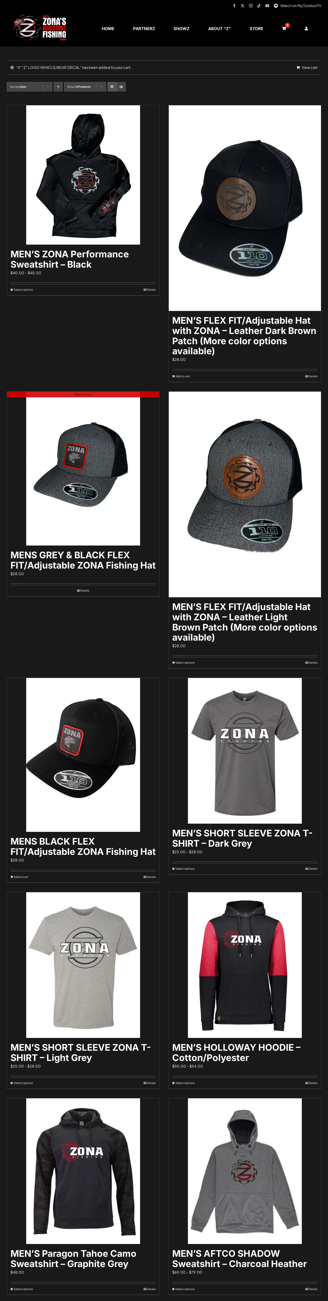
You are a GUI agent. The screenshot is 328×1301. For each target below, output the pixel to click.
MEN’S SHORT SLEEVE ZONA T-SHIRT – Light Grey (80, 1052)
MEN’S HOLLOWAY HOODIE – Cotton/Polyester (236, 1052)
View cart (310, 67)
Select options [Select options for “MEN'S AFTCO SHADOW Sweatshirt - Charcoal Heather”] (185, 1289)
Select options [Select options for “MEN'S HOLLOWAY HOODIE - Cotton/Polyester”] (185, 1083)
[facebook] (234, 6)
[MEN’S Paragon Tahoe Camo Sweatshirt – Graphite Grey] (83, 1171)
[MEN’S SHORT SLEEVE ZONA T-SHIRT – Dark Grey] (245, 751)
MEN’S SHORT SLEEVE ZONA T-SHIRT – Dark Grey (242, 838)
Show (78, 86)
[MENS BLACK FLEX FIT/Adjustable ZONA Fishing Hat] (83, 755)
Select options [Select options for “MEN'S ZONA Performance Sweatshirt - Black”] (23, 289)
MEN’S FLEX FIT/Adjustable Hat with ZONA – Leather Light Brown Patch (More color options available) (244, 622)
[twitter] (242, 6)
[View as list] (121, 86)
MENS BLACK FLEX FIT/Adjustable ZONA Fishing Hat (83, 846)
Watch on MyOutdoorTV (300, 5)
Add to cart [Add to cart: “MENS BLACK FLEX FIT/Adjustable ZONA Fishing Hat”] (21, 877)
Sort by (18, 86)
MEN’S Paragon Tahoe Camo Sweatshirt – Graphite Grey (73, 1258)
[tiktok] (259, 6)
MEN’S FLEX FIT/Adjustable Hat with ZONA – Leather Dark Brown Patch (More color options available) (244, 336)
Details (151, 289)
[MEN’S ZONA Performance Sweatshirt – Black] (83, 175)
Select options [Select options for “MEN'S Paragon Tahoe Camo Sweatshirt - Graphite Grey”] (23, 1289)
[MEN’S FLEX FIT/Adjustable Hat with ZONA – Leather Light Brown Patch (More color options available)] (245, 494)
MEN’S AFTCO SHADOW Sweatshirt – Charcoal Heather (239, 1258)
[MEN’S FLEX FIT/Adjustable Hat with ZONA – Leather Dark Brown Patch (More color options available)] (245, 208)
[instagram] (251, 6)
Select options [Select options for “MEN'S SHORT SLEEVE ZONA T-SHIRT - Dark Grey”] (185, 868)
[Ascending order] (58, 86)
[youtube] (267, 6)
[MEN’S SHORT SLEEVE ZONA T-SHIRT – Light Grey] (83, 965)
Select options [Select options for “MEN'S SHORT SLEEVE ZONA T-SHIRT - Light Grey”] (23, 1083)
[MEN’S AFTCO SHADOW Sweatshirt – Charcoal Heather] (245, 1171)
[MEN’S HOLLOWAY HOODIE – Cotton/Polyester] (245, 965)
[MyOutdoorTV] (276, 5)
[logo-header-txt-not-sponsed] (41, 16)
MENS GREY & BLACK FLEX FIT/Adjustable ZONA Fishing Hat (83, 560)
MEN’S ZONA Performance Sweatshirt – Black (69, 259)
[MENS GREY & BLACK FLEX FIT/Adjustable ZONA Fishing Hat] (83, 469)
